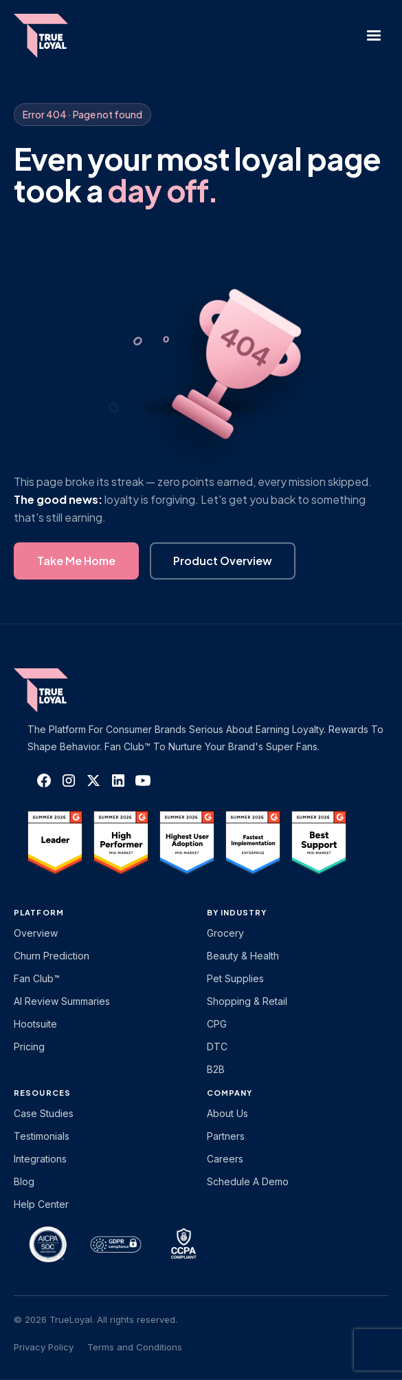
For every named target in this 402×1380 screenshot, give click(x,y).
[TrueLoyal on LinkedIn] (118, 780)
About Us (227, 1113)
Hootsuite (35, 1024)
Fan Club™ (37, 978)
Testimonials (41, 1136)
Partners (226, 1136)
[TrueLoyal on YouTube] (143, 780)
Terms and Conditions (134, 1346)
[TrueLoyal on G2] (54, 842)
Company (230, 1092)
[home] (54, 36)
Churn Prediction (51, 956)
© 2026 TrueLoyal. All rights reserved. (95, 1319)
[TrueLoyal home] (61, 690)
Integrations (40, 1159)
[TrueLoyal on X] (93, 780)
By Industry (237, 912)
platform (39, 912)
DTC (217, 1046)
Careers (225, 1159)
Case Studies (44, 1113)
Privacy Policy (44, 1346)
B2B (216, 1069)
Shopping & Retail (247, 1001)
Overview (36, 933)
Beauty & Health (243, 956)
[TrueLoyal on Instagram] (68, 780)
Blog (24, 1181)
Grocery (225, 933)
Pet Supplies (235, 978)
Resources (42, 1092)
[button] (373, 35)
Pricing (29, 1046)
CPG (217, 1024)
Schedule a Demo (248, 1181)
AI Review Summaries (62, 1001)
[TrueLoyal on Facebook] (44, 780)
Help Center (41, 1204)
